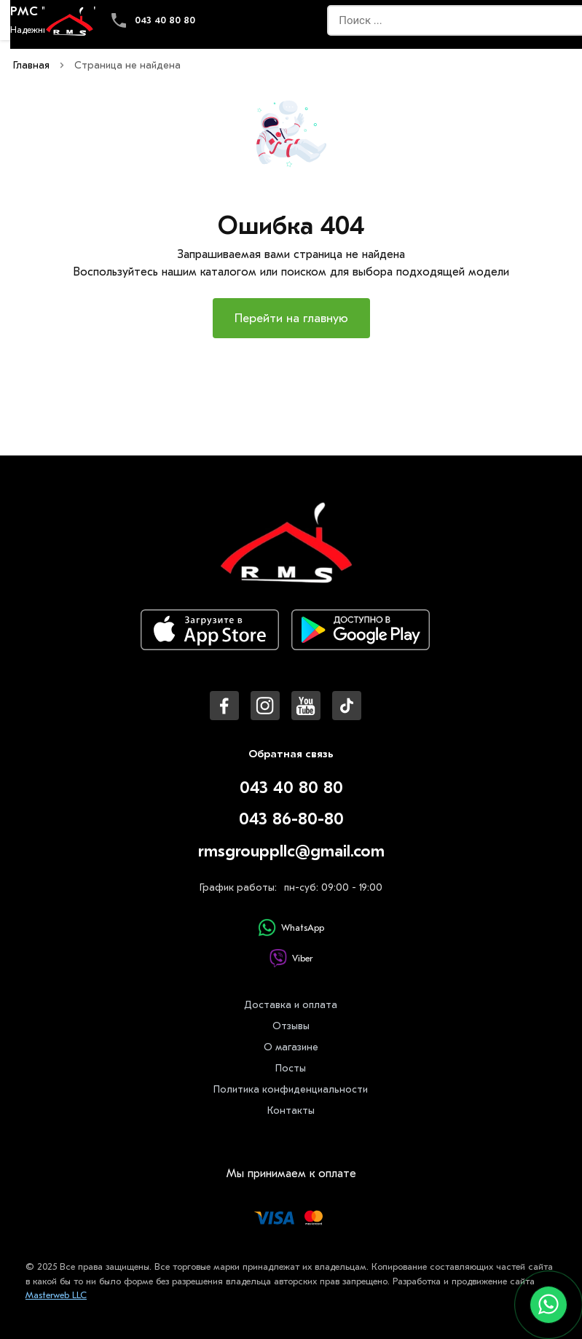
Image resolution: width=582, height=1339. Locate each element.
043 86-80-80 (291, 819)
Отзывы (291, 1026)
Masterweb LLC (56, 1294)
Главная (31, 65)
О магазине (291, 1047)
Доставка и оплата (290, 1005)
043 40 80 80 (165, 20)
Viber (290, 958)
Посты (290, 1068)
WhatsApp (291, 927)
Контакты (291, 1110)
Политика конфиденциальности (290, 1089)
